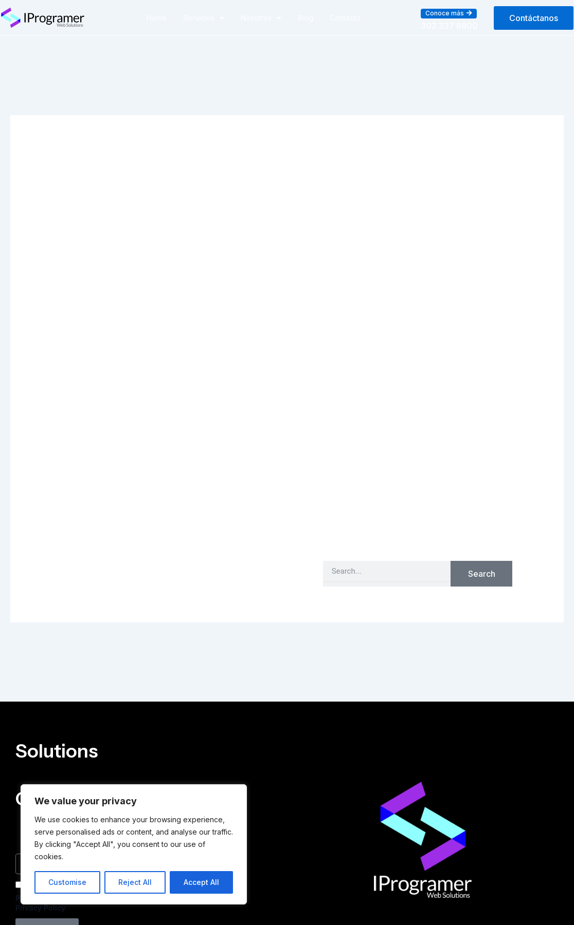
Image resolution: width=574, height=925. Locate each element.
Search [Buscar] (481, 574)
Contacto (345, 17)
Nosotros (261, 18)
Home (157, 17)
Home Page (477, 530)
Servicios (203, 18)
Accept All (201, 882)
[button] (449, 13)
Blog (305, 17)
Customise (67, 882)
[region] (134, 844)
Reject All (135, 882)
